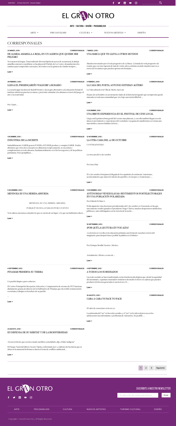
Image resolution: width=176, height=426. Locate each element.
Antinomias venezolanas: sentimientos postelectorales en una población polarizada (124, 195)
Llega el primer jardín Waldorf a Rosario (34, 85)
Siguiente (160, 368)
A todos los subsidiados (102, 271)
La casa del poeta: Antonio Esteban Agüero (115, 85)
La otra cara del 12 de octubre (107, 140)
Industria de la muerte (22, 140)
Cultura (84, 33)
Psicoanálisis (58, 32)
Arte (33, 33)
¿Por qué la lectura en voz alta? (108, 227)
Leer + (10, 72)
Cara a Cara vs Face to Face (104, 298)
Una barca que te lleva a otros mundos (112, 53)
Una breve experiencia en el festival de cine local (120, 113)
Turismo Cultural (130, 409)
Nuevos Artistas (114, 33)
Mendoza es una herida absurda (27, 193)
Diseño (142, 32)
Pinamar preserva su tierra (25, 271)
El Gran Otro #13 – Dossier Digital (28, 3)
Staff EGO (11, 3)
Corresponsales (77, 51)
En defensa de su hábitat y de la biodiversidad (37, 332)
